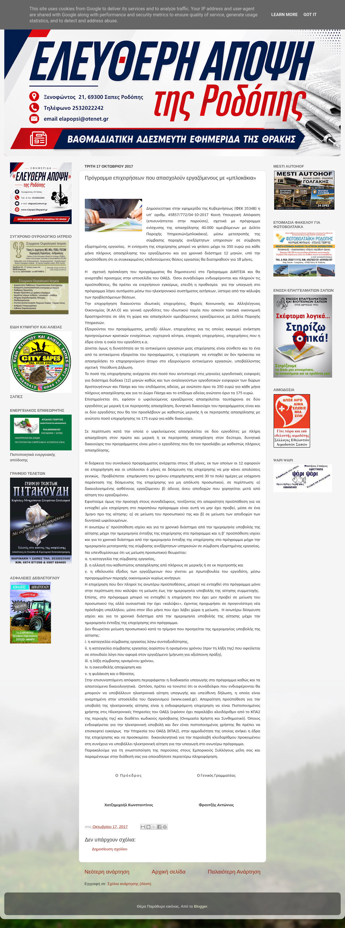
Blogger (200, 906)
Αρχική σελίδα (169, 872)
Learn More (284, 14)
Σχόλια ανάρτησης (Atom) (129, 884)
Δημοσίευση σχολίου (109, 849)
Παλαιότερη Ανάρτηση (234, 872)
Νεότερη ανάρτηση (107, 872)
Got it (310, 14)
